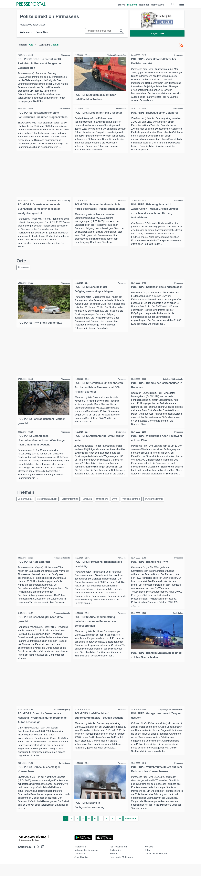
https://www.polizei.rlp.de (32, 24)
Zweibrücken (63, 109)
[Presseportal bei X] (37, 859)
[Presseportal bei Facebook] (33, 859)
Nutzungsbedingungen (86, 862)
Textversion (115, 862)
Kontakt (149, 858)
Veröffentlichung (72, 506)
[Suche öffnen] (173, 4)
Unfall (121, 506)
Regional (144, 4)
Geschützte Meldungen (122, 869)
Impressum (80, 858)
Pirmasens (64, 55)
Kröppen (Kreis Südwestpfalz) (170, 721)
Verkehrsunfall (25, 506)
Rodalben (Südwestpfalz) (172, 382)
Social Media (81, 869)
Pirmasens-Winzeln (61, 565)
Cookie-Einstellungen (156, 865)
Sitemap (114, 865)
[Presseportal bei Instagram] (42, 858)
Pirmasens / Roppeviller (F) (57, 202)
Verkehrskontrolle (138, 506)
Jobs (147, 862)
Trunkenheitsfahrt (162, 506)
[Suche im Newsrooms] (104, 30)
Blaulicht (132, 4)
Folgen (157, 34)
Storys (121, 4)
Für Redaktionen (118, 858)
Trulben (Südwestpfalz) (116, 55)
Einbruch (91, 506)
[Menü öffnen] (181, 4)
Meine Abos (157, 4)
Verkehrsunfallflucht (49, 506)
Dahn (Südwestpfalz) (60, 721)
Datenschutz (80, 865)
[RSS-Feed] (181, 45)
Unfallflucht (107, 506)
